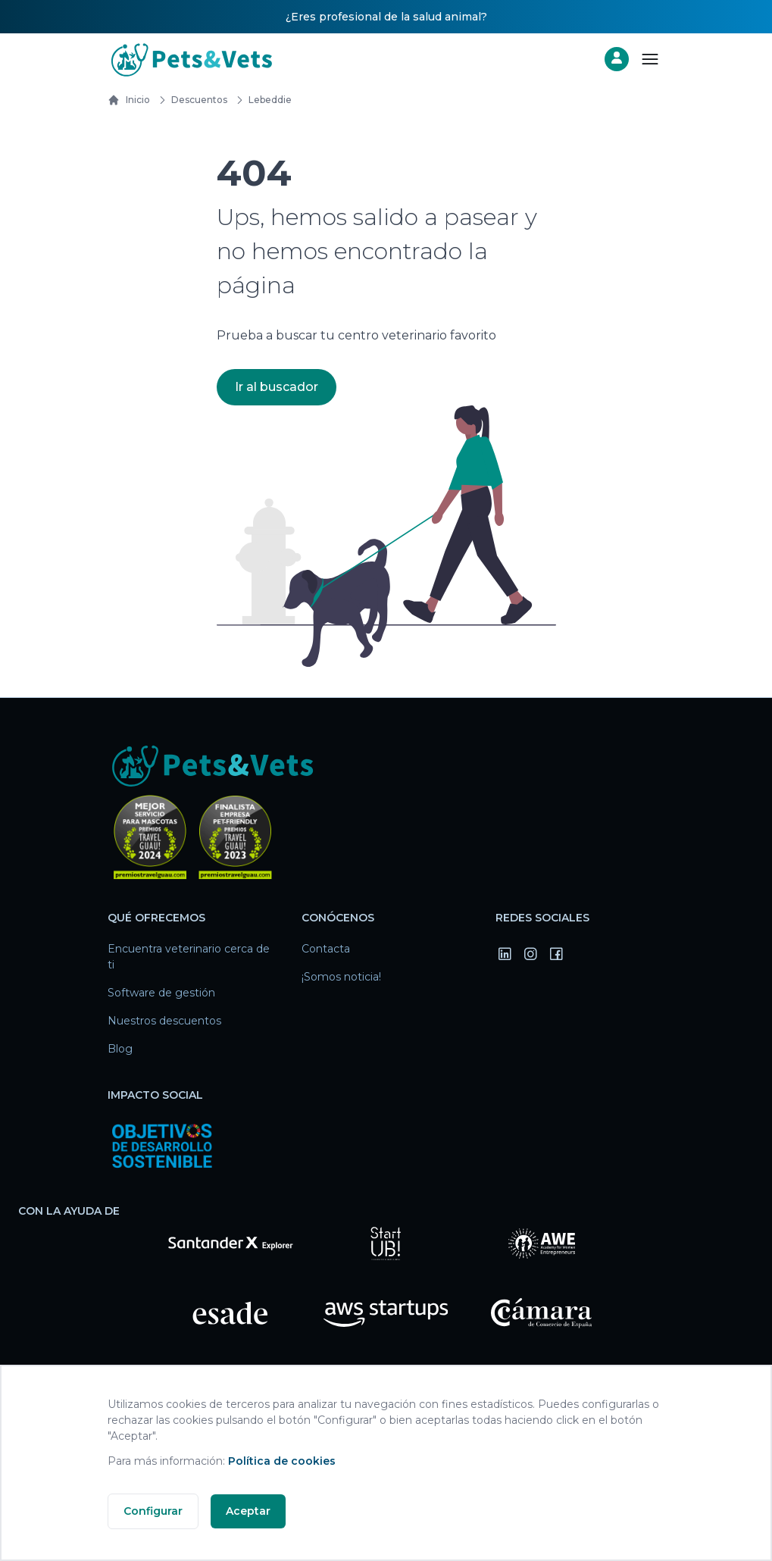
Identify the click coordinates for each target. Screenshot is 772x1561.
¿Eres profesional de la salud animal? (386, 17)
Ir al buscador (276, 387)
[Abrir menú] (650, 59)
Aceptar (248, 1511)
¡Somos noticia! (341, 977)
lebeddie (261, 100)
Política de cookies (282, 1461)
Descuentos (190, 100)
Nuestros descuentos (164, 1021)
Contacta (326, 949)
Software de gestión (161, 992)
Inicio (129, 100)
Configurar (153, 1511)
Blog (120, 1049)
